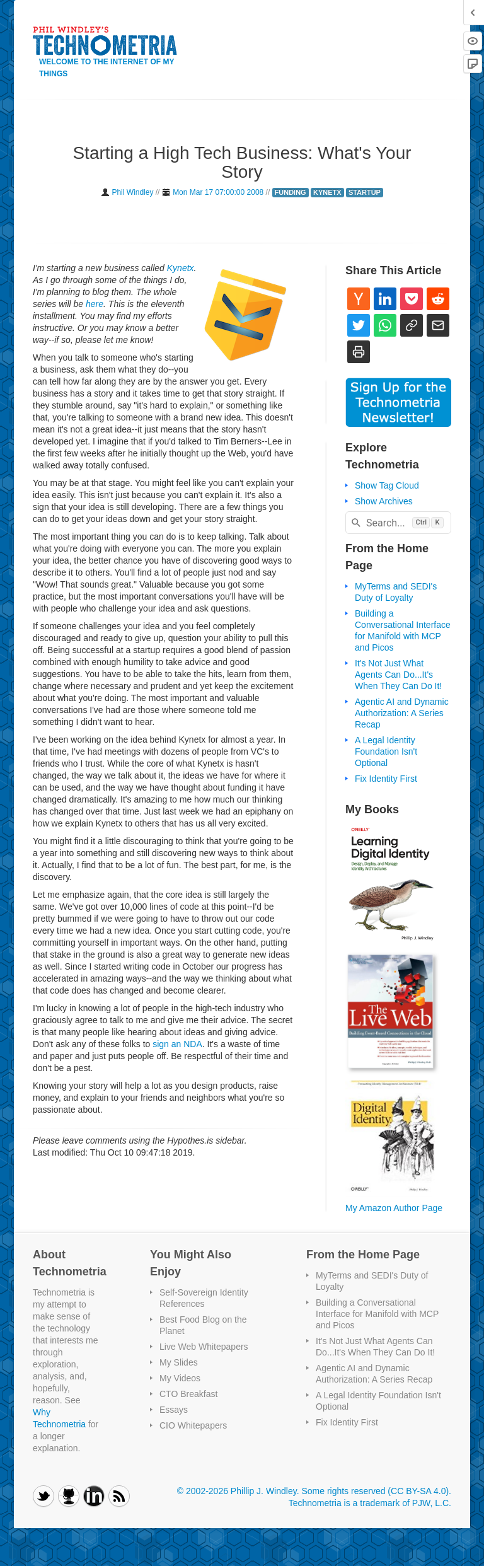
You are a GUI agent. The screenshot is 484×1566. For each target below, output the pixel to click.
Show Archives (384, 501)
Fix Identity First (386, 779)
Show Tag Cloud (387, 485)
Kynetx (180, 268)
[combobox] (398, 522)
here (94, 304)
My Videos (179, 1378)
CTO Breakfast (188, 1394)
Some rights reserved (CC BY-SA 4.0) (375, 1491)
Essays (173, 1410)
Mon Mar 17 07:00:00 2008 (218, 192)
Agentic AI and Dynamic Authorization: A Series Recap (402, 713)
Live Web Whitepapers (203, 1347)
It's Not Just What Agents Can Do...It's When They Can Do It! (398, 674)
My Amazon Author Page (393, 1208)
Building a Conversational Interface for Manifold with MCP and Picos (377, 1313)
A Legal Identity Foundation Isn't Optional (386, 751)
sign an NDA (177, 1044)
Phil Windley (132, 192)
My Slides (178, 1362)
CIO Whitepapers (193, 1425)
